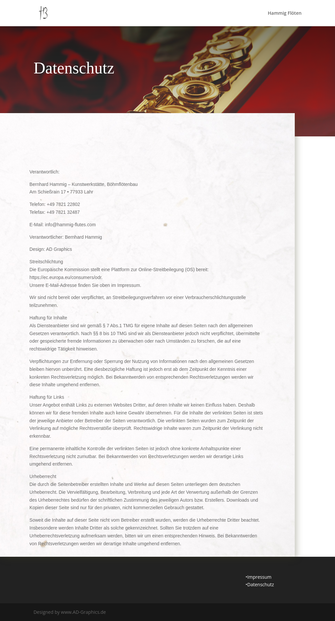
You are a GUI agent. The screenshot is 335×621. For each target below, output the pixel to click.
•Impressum (259, 577)
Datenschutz (260, 584)
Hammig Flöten (285, 13)
